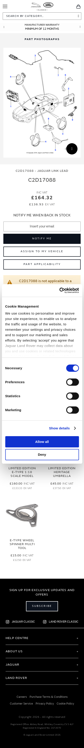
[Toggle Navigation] (5, 6)
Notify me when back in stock (42, 215)
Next (80, 27)
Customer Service (21, 703)
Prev (3, 27)
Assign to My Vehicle (42, 251)
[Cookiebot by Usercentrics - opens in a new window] (60, 290)
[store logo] (42, 5)
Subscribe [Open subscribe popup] (42, 606)
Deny (42, 454)
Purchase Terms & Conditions (49, 697)
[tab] (42, 39)
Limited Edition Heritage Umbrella (61, 472)
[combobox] (42, 16)
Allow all (42, 442)
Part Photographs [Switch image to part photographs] (42, 39)
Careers (22, 697)
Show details (59, 428)
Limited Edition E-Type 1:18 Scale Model (22, 472)
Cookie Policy (65, 703)
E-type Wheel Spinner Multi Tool (22, 544)
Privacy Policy (45, 703)
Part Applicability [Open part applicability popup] (42, 264)
